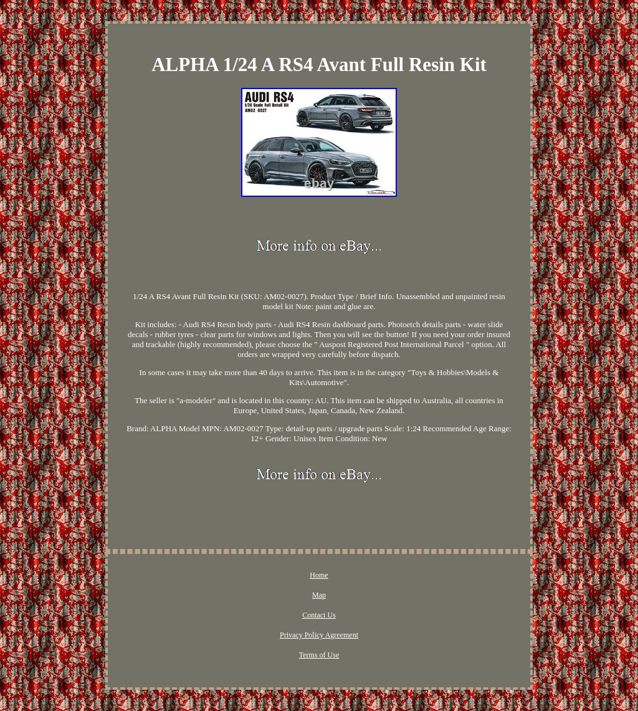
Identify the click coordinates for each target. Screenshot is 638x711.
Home (319, 575)
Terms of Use (319, 655)
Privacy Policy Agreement (319, 635)
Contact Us (319, 615)
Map (319, 595)
